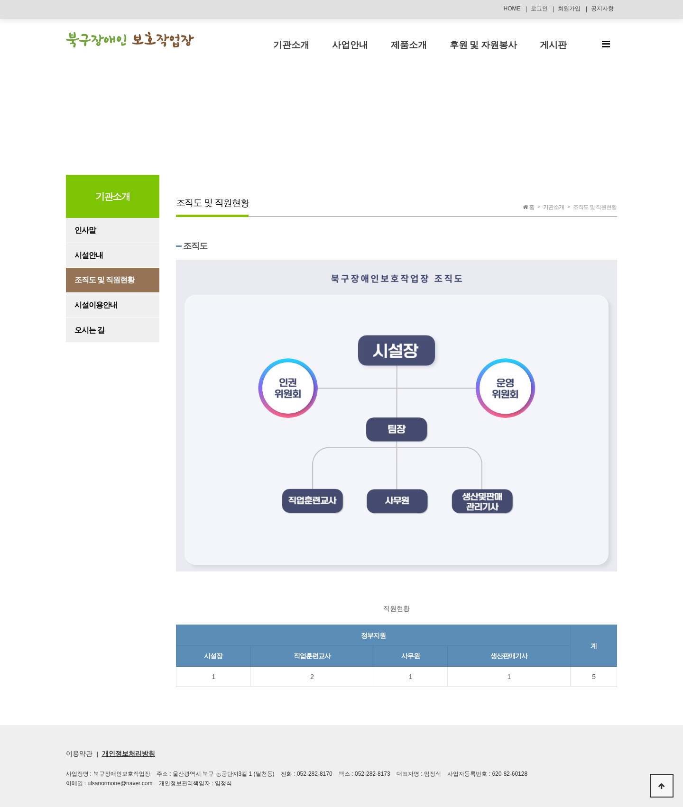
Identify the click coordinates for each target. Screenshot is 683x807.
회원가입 (569, 8)
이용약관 (79, 753)
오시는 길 (89, 330)
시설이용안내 (95, 305)
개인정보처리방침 (128, 753)
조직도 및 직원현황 (104, 280)
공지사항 (602, 8)
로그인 (539, 8)
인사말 (85, 230)
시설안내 (88, 255)
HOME (511, 8)
